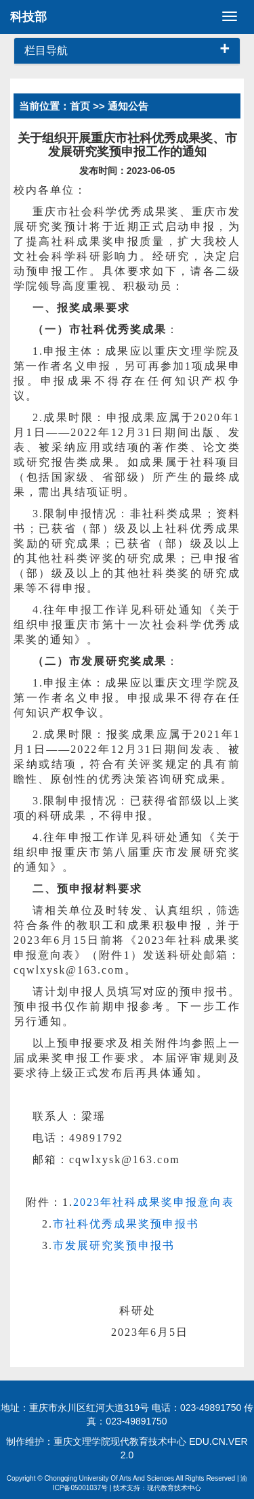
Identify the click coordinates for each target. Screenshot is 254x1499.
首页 (80, 106)
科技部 (28, 17)
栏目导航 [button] (127, 51)
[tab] (127, 51)
